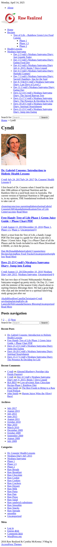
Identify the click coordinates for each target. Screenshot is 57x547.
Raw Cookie (13, 477)
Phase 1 (23, 40)
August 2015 (13, 411)
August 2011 (13, 419)
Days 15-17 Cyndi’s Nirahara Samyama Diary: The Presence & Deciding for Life (33, 99)
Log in (10, 528)
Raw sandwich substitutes (19, 502)
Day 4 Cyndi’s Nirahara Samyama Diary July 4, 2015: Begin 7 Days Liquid (33, 66)
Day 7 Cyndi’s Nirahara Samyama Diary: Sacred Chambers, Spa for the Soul (33, 77)
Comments (15, 533)
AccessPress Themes (11, 544)
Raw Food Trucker (25, 254)
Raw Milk (12, 488)
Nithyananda (16, 304)
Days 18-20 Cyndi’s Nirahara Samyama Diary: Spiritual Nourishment (32, 105)
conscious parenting (20, 206)
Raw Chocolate (14, 475)
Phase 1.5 (24, 43)
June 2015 (12, 416)
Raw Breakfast (14, 472)
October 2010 (14, 422)
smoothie (11, 513)
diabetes (34, 206)
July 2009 (12, 441)
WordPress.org (14, 536)
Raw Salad (12, 499)
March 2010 (13, 427)
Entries (13, 531)
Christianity (30, 298)
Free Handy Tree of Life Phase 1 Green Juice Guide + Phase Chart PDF (28, 219)
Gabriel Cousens (32, 251)
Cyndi (4, 179)
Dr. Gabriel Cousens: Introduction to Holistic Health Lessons (23, 172)
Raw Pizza (12, 497)
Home (10, 29)
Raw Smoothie (14, 505)
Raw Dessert (13, 486)
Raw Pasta (12, 491)
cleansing (5, 206)
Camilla (21, 298)
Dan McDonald (8, 251)
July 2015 (12, 413)
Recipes (11, 32)
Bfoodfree (12, 298)
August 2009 (13, 438)
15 (9, 319)
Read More (22, 211)
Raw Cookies (13, 480)
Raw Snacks (13, 508)
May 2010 (12, 424)
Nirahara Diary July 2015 (19, 455)
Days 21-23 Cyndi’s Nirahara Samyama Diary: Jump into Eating (32, 110)
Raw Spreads (13, 510)
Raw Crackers (14, 483)
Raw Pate (12, 494)
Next (13, 319)
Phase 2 (23, 46)
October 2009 (14, 433)
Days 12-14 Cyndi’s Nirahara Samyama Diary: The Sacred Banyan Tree (32, 94)
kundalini (20, 209)
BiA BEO (12, 382)
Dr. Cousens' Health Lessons (21, 453)
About (10, 7)
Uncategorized (28, 229)
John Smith (12, 388)
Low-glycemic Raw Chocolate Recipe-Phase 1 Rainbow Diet (28, 384)
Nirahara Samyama (16, 51)
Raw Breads (13, 469)
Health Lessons (14, 49)
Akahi (4, 298)
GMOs (12, 209)
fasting (41, 206)
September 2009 (15, 435)
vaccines (12, 211)
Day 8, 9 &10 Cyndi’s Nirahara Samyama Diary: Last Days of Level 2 (33, 83)
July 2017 (12, 408)
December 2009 (15, 430)
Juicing (12, 254)
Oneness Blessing (31, 304)
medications (31, 209)
